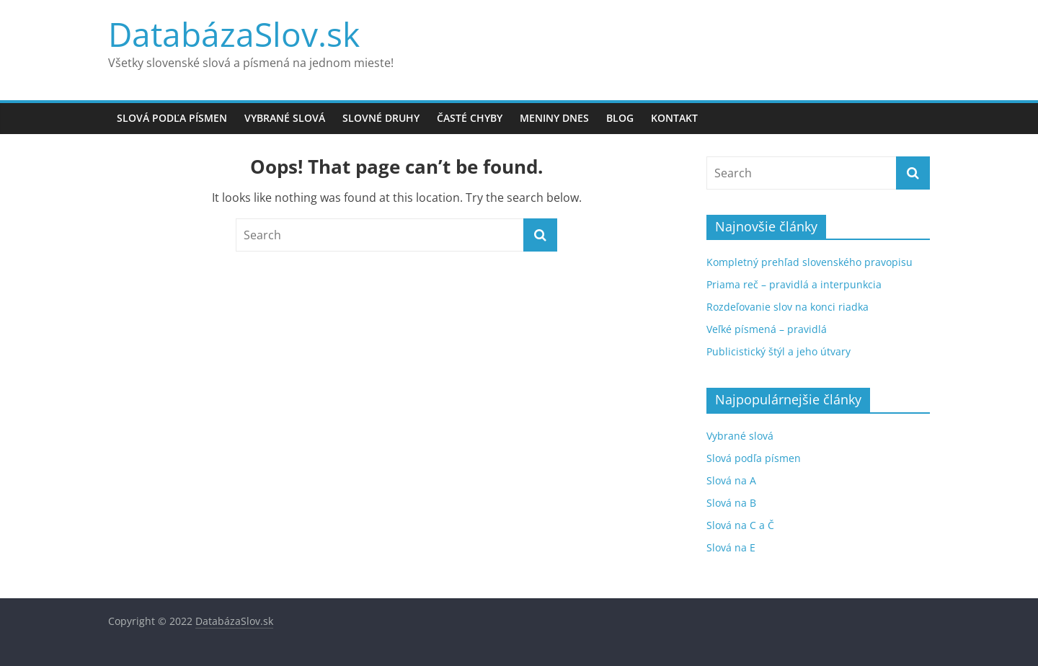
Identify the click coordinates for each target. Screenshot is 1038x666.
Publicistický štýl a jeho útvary (778, 351)
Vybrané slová (284, 118)
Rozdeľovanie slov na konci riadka (787, 307)
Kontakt (674, 118)
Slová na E (730, 547)
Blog (620, 118)
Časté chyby (469, 118)
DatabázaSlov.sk (234, 34)
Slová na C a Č (740, 525)
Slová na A (731, 480)
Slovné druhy (381, 118)
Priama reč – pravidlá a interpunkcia (794, 284)
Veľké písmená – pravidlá (766, 329)
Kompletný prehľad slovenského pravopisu (809, 262)
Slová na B (731, 503)
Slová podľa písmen (172, 118)
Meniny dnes (554, 118)
